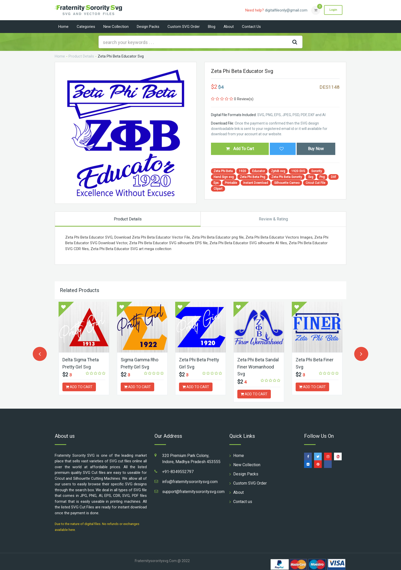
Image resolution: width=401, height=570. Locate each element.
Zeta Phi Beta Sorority (286, 177)
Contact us (251, 26)
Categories (86, 26)
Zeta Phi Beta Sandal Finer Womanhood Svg (258, 366)
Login (333, 10)
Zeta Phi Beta (223, 171)
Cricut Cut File (315, 183)
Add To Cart (240, 148)
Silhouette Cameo (286, 183)
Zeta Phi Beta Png (252, 177)
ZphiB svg (278, 171)
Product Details (81, 56)
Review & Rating (273, 219)
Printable (231, 183)
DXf (333, 177)
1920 (242, 171)
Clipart (218, 189)
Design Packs (148, 26)
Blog (211, 26)
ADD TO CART (79, 387)
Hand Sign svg (224, 177)
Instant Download (255, 183)
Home (63, 26)
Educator (258, 171)
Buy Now (316, 148)
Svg (310, 177)
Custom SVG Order (184, 26)
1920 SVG (298, 171)
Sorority (316, 171)
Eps (216, 183)
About (229, 26)
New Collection (116, 26)
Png (322, 177)
